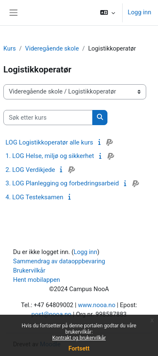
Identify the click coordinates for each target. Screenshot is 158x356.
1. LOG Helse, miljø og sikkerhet (49, 156)
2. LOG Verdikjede (30, 170)
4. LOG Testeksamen (34, 197)
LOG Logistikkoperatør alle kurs (49, 142)
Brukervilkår (29, 270)
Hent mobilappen (36, 280)
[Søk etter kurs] (48, 117)
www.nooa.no (96, 305)
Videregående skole (52, 48)
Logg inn (139, 12)
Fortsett (79, 348)
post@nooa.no (51, 314)
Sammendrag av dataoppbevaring (59, 261)
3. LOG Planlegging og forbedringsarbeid (62, 183)
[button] (108, 12)
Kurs (9, 48)
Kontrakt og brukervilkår (79, 338)
